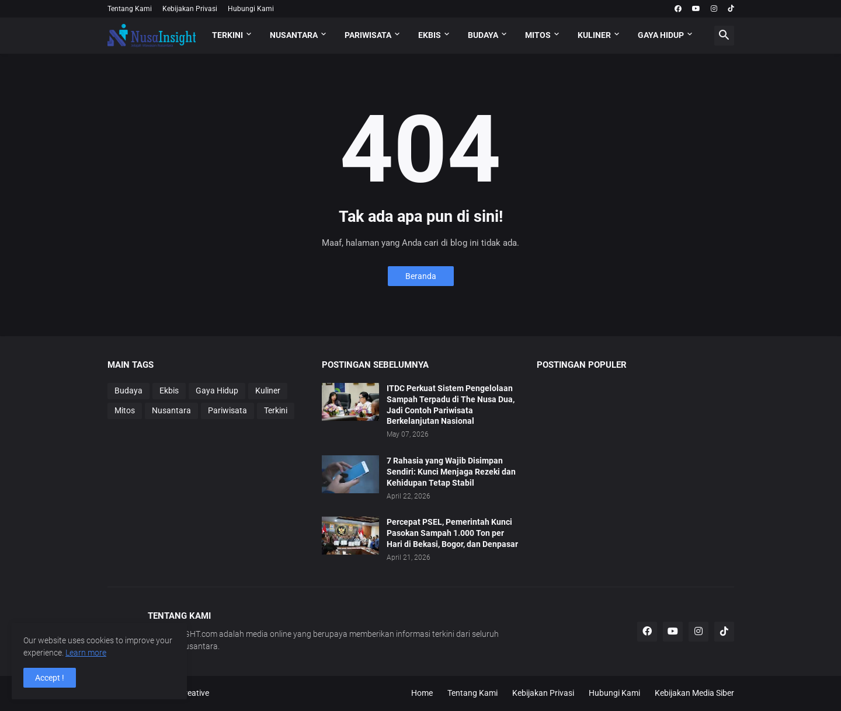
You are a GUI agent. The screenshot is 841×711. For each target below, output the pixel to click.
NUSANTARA (294, 35)
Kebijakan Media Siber (694, 693)
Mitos (124, 410)
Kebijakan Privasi (189, 9)
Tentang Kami (129, 9)
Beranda (420, 276)
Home (422, 693)
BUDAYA (483, 35)
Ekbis (169, 390)
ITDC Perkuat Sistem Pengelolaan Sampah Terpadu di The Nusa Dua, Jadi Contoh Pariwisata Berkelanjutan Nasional (451, 405)
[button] (724, 36)
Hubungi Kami (251, 9)
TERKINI (227, 35)
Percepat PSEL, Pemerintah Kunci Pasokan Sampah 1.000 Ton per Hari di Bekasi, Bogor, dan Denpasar (452, 533)
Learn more (85, 652)
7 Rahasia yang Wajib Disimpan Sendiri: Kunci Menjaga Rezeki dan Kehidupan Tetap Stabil (451, 471)
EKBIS (429, 35)
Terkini (275, 410)
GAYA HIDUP (661, 35)
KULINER (594, 35)
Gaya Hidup (217, 390)
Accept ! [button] (49, 677)
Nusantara (171, 410)
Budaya (128, 390)
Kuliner (267, 390)
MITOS (538, 35)
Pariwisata (227, 410)
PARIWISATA (368, 35)
